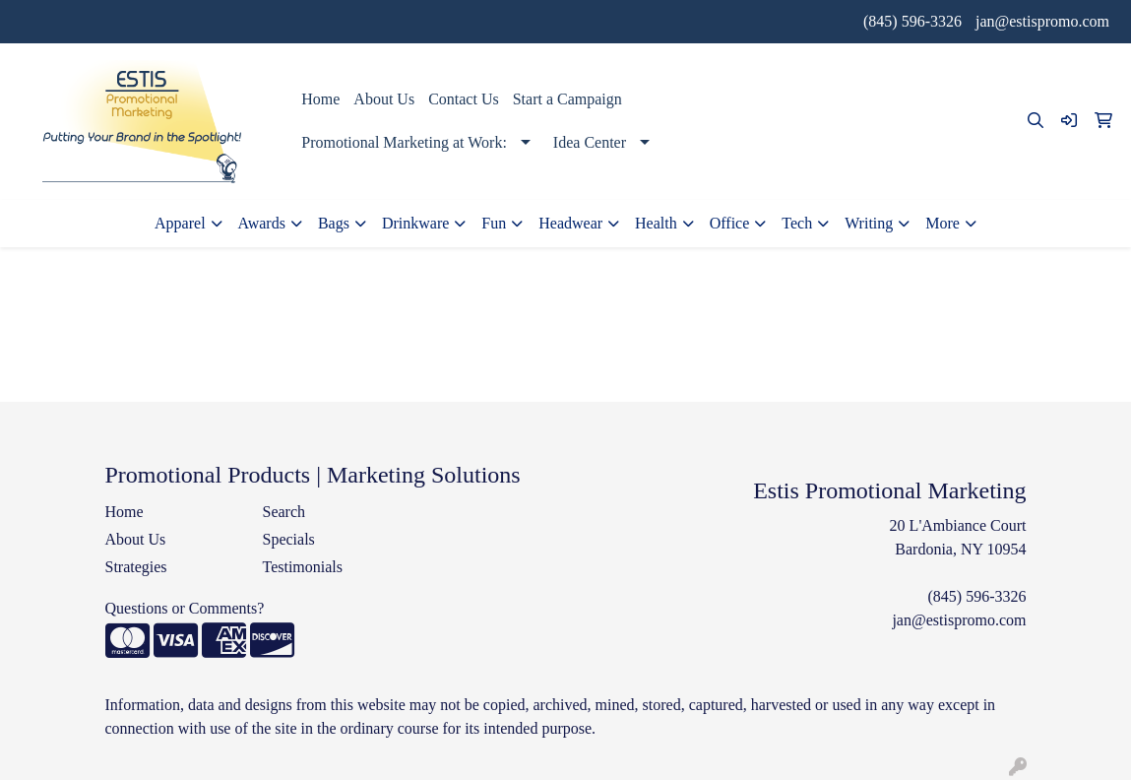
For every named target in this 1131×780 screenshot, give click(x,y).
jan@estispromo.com (1042, 21)
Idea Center (589, 142)
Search (283, 511)
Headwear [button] (570, 223)
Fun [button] (493, 223)
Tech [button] (797, 223)
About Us (383, 99)
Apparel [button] (180, 223)
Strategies (136, 566)
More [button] (942, 223)
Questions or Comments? (185, 608)
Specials (288, 539)
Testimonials (302, 566)
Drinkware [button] (415, 223)
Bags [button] (333, 223)
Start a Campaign (567, 99)
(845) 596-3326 (912, 21)
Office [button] (730, 223)
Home (320, 99)
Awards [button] (261, 223)
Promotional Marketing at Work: (404, 142)
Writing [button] (869, 223)
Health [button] (656, 223)
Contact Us (463, 99)
